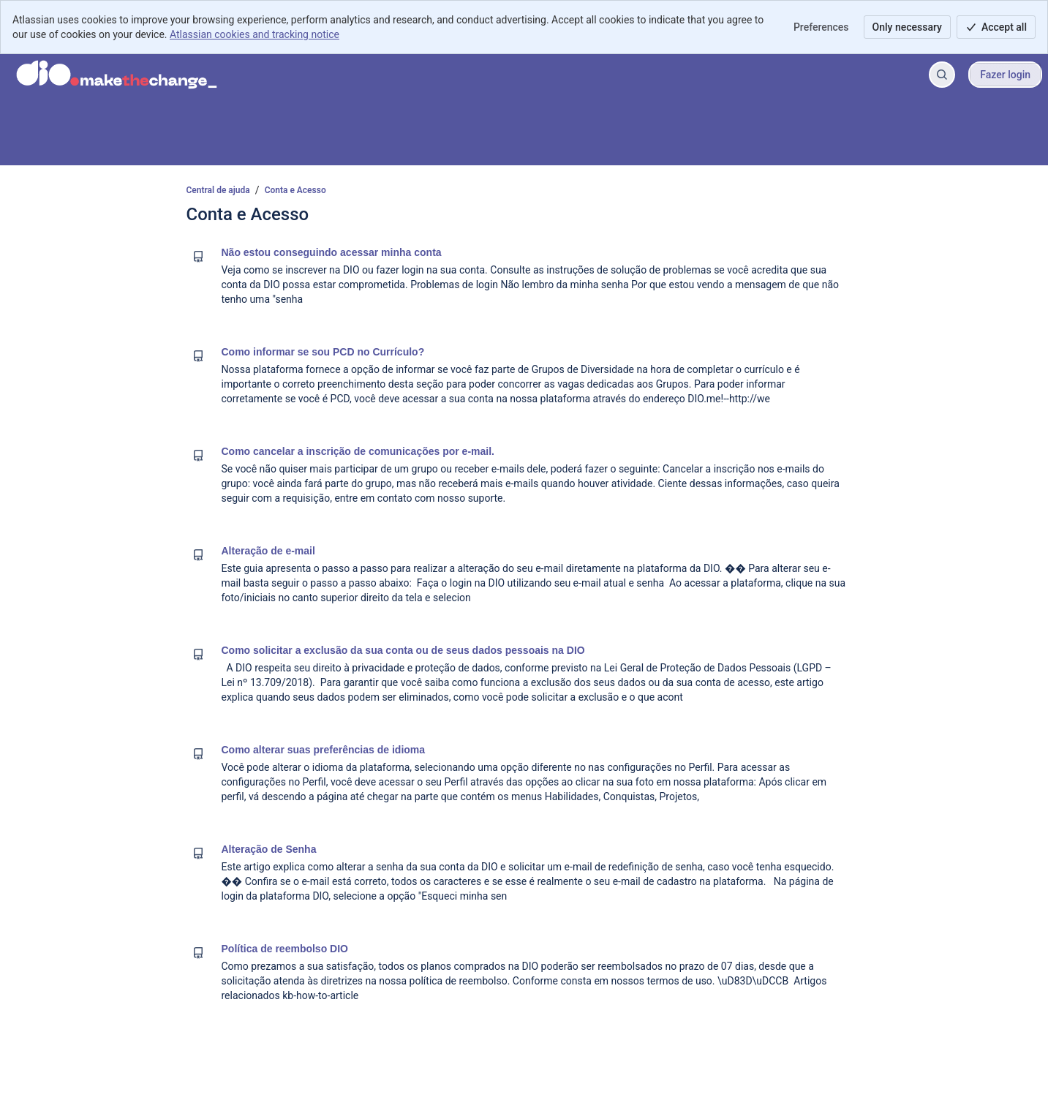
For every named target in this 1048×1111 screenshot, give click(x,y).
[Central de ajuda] (117, 75)
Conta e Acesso (295, 190)
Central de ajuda (218, 190)
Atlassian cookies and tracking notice (254, 34)
